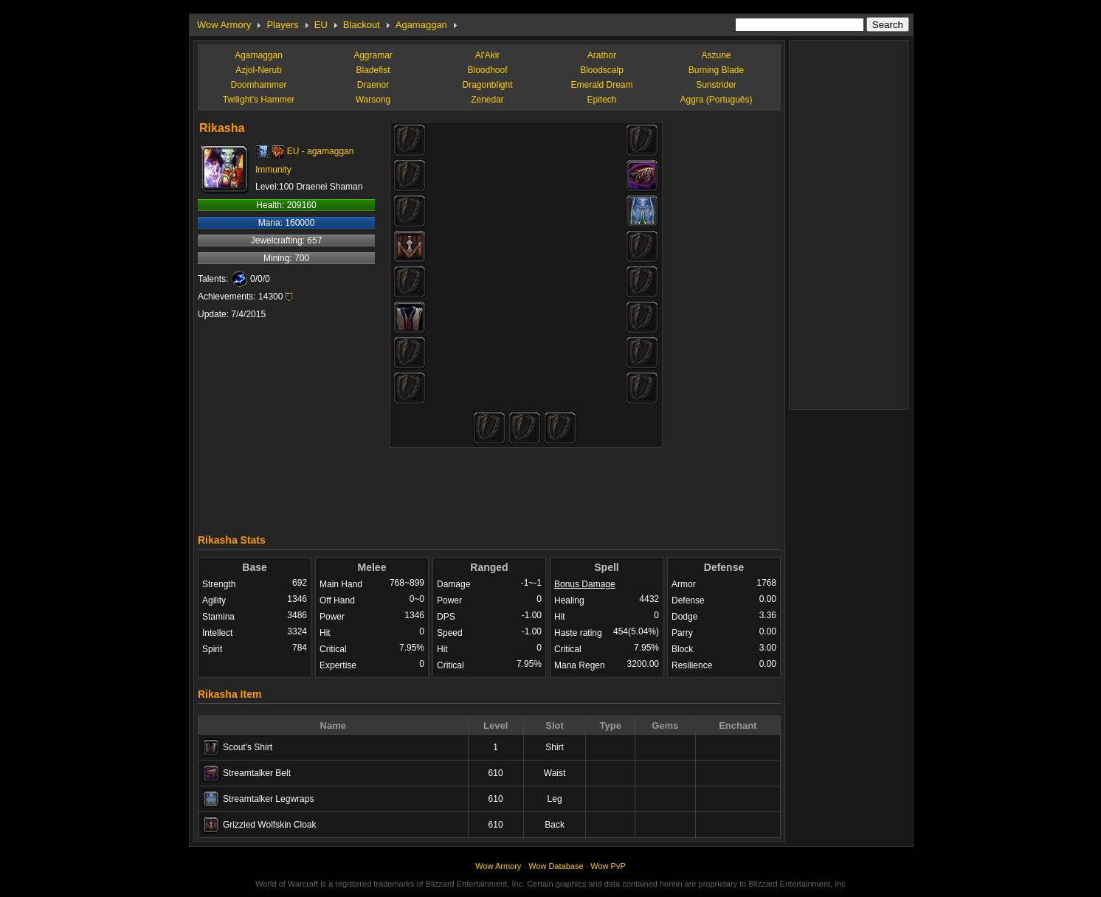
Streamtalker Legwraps (268, 799)
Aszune (716, 55)
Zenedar (487, 99)
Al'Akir (487, 55)
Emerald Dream (601, 85)
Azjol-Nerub (258, 70)
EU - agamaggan (320, 151)
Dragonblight (487, 85)
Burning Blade (716, 70)
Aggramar (373, 55)
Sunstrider (716, 85)
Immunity (273, 169)
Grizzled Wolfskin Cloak (269, 825)
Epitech (601, 99)
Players (282, 24)
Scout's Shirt (247, 747)
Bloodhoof (487, 70)
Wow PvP (607, 866)
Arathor (601, 55)
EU (321, 24)
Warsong (373, 99)
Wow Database (555, 866)
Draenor (373, 85)
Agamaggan (421, 24)
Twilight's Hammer (259, 99)
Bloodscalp (602, 70)
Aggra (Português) (716, 99)
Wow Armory (224, 24)
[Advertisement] (489, 487)
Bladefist (373, 70)
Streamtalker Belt (257, 773)
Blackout (361, 24)
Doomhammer (258, 85)
